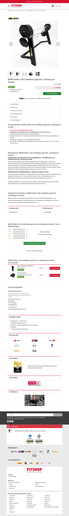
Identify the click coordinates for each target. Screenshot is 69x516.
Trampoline (47, 497)
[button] (11, 44)
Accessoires (14, 117)
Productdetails (15, 104)
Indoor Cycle (47, 499)
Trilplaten (11, 509)
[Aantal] (39, 93)
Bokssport (29, 501)
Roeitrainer (11, 497)
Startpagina (10, 10)
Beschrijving (14, 107)
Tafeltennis (11, 499)
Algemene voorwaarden (14, 482)
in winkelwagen (52, 93)
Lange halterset (30, 10)
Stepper (46, 503)
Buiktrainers (47, 505)
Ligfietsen (46, 501)
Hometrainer (30, 495)
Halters (23, 10)
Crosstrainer (12, 495)
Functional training (31, 505)
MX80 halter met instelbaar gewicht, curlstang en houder (30, 431)
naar (12, 476)
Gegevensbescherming (40, 482)
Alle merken (12, 512)
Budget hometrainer (14, 503)
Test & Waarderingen (16, 113)
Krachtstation (30, 497)
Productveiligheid (15, 120)
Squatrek (11, 505)
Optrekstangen (30, 507)
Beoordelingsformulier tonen (34, 243)
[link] (17, 341)
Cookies (10, 484)
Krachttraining (17, 10)
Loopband (46, 495)
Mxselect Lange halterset (40, 10)
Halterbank (29, 499)
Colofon (37, 484)
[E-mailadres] (30, 414)
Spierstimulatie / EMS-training (51, 507)
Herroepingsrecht (39, 486)
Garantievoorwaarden (16, 110)
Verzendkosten (12, 486)
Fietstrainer (29, 503)
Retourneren (12, 488)
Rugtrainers (12, 507)
